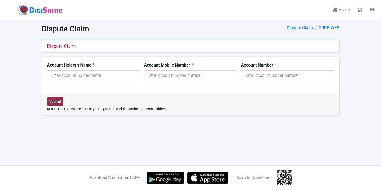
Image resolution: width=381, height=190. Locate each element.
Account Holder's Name (69, 65)
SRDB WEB (329, 27)
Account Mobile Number (167, 65)
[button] (360, 10)
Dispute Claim (300, 27)
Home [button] (341, 9)
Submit (55, 101)
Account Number (257, 65)
